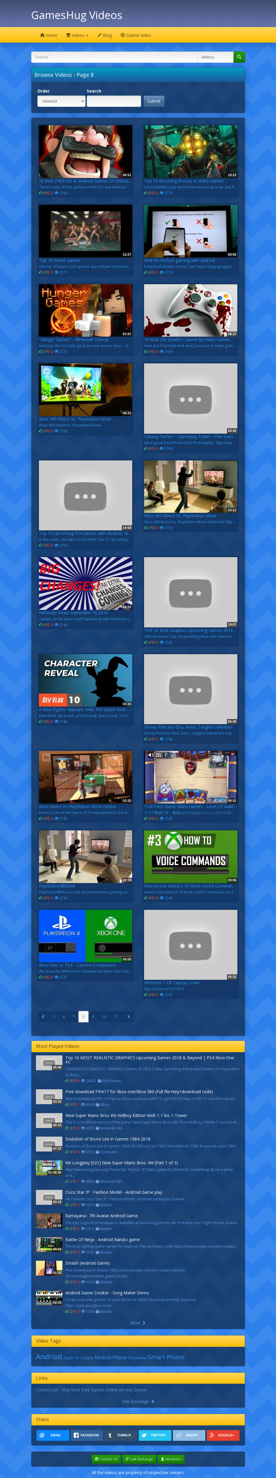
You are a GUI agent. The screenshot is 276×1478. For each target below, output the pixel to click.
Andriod (49, 1356)
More (138, 1323)
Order (43, 91)
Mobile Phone (111, 1357)
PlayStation (137, 1357)
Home (48, 35)
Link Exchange (138, 1401)
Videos (77, 35)
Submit (154, 101)
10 (104, 1016)
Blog (104, 35)
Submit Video (136, 35)
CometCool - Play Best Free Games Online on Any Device (91, 1390)
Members (171, 1459)
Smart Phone (166, 1357)
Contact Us (106, 1459)
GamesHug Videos (76, 15)
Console (87, 1357)
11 (116, 1016)
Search (94, 91)
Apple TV (70, 1357)
